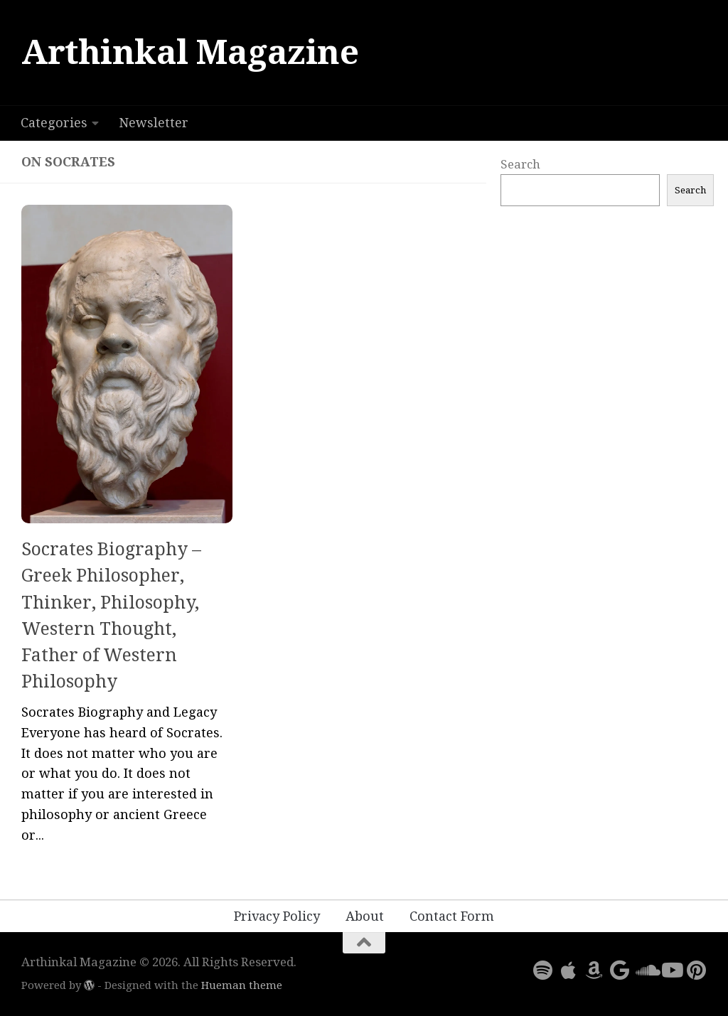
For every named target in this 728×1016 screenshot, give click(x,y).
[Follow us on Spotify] (543, 970)
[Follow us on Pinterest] (697, 970)
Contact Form (452, 916)
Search (520, 164)
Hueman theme (241, 985)
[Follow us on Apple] (569, 970)
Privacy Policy (277, 916)
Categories (54, 122)
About (365, 916)
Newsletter (153, 122)
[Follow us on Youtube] (671, 970)
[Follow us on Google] (620, 970)
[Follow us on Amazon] (594, 970)
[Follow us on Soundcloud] (645, 970)
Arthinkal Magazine (189, 52)
